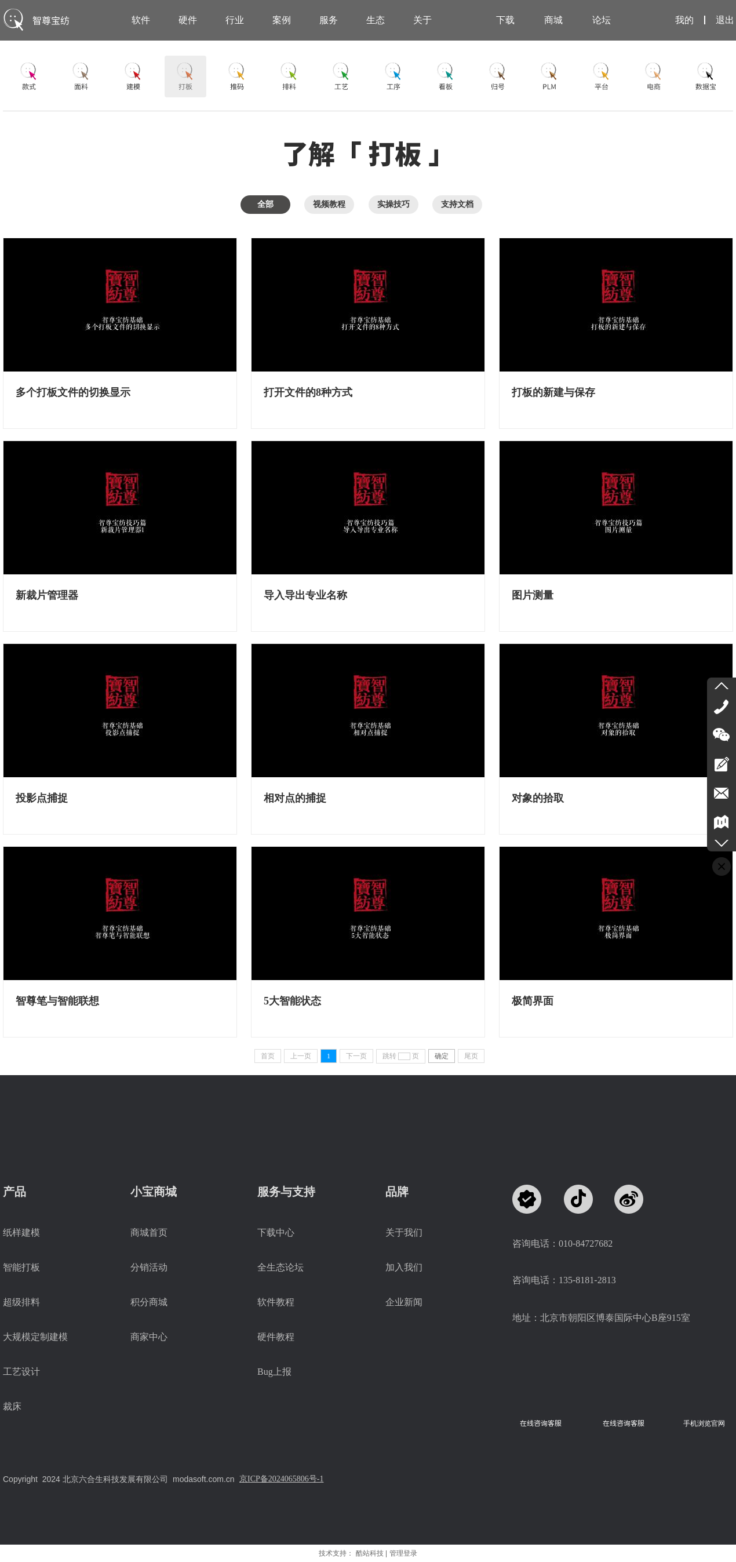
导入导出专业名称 (305, 595)
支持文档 (457, 204)
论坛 (601, 20)
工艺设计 (21, 1372)
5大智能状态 (292, 1001)
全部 (265, 204)
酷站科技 (370, 1553)
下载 (505, 20)
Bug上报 (274, 1372)
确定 (442, 1056)
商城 (553, 20)
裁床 (12, 1406)
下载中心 (275, 1232)
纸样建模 (21, 1232)
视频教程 (329, 204)
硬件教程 (275, 1337)
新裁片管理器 (47, 595)
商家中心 (148, 1337)
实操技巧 (393, 204)
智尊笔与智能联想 (57, 1001)
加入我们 (403, 1267)
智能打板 (21, 1267)
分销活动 (148, 1267)
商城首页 (148, 1232)
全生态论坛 (280, 1267)
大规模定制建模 (35, 1337)
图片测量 (532, 595)
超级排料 (21, 1302)
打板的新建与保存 (553, 392)
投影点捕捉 (42, 798)
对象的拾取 (538, 798)
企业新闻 (403, 1302)
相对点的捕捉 (295, 798)
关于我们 (403, 1232)
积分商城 (148, 1302)
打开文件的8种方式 (308, 392)
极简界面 (532, 1001)
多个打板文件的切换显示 (73, 392)
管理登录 (403, 1553)
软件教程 (275, 1302)
